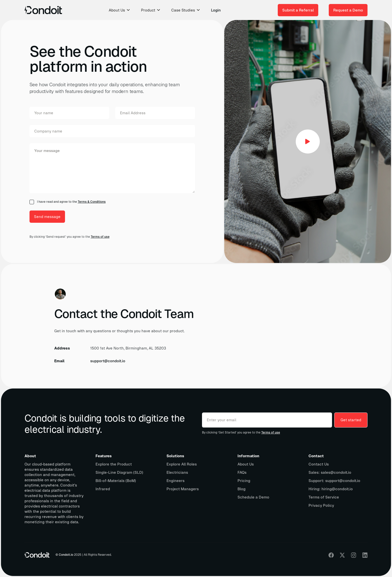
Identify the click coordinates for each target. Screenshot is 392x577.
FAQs (242, 472)
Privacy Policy (321, 505)
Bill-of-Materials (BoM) (116, 480)
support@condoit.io (107, 361)
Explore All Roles (181, 464)
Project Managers (182, 489)
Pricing (244, 480)
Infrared (103, 489)
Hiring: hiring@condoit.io (330, 489)
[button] (119, 10)
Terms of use (100, 236)
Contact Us (318, 464)
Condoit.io (66, 554)
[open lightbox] (308, 142)
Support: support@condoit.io (334, 480)
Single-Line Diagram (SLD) (119, 472)
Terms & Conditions (92, 202)
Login (216, 10)
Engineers (175, 480)
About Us (246, 464)
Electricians (177, 472)
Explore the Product (114, 464)
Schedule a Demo (253, 497)
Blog (242, 489)
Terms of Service (323, 497)
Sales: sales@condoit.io (329, 472)
